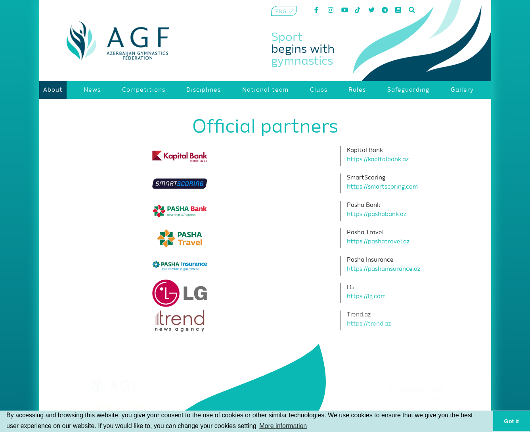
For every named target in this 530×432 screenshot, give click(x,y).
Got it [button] (511, 421)
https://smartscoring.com (382, 187)
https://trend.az (369, 324)
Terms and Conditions (415, 400)
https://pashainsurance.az (383, 269)
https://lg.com (366, 296)
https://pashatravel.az (378, 242)
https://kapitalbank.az (378, 159)
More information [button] (283, 425)
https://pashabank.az (376, 214)
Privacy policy (416, 410)
